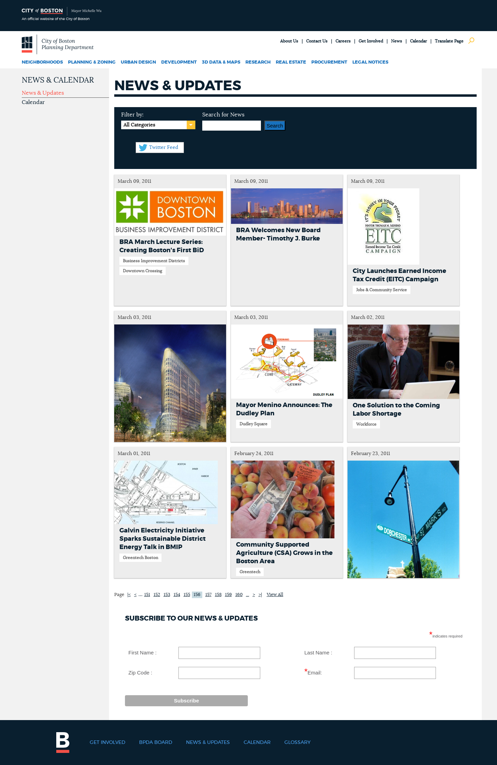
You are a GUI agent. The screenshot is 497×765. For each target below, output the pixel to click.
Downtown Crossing (142, 271)
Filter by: (132, 114)
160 (239, 595)
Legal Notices (370, 62)
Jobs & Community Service (381, 290)
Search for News (223, 114)
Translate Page (449, 41)
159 (228, 595)
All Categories (139, 125)
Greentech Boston (140, 558)
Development (179, 62)
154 (177, 595)
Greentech (250, 572)
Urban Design (138, 62)
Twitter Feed (163, 147)
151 (147, 595)
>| (260, 595)
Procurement (329, 62)
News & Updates (43, 93)
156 (197, 595)
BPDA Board (155, 742)
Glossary (297, 742)
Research (258, 62)
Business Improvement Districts (154, 261)
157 (208, 595)
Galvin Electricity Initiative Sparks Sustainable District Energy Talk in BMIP (162, 539)
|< (129, 595)
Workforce (366, 424)
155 (187, 595)
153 (167, 595)
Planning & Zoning (92, 62)
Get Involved (371, 41)
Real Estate (291, 62)
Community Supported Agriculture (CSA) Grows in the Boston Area (284, 553)
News (396, 41)
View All (275, 595)
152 (157, 595)
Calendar (418, 41)
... (140, 594)
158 (218, 595)
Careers (343, 41)
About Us (289, 41)
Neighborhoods (42, 62)
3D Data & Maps (221, 62)
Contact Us (317, 41)
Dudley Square (253, 424)
